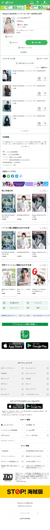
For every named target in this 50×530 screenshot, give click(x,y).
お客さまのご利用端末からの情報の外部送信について (35, 467)
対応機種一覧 (30, 425)
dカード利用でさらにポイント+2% (25, 30)
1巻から (38, 67)
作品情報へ (24, 52)
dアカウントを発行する (25, 503)
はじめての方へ (7, 425)
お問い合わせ (5, 435)
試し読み (10, 36)
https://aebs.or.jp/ (21, 481)
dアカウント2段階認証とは (10, 461)
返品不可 (19, 32)
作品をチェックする (26, 47)
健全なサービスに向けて (34, 456)
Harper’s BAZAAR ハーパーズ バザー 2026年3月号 (28, 116)
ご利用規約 (4, 451)
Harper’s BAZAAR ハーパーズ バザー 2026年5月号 (28, 86)
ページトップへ (25, 513)
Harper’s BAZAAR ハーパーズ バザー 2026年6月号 (28, 71)
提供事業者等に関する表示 (34, 451)
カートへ (15, 42)
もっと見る (43, 191)
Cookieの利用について (33, 461)
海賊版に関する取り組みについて (10, 467)
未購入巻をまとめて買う (27, 63)
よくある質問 (30, 430)
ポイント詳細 (21, 27)
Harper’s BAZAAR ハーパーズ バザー (19, 160)
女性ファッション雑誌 (15, 157)
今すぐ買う (38, 42)
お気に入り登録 (43, 58)
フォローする (29, 18)
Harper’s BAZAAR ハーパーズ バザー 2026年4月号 (28, 101)
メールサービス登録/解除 (9, 430)
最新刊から (44, 67)
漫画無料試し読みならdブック (9, 315)
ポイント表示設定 (32, 435)
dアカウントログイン (8, 440)
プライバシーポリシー (8, 456)
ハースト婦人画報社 (22, 17)
